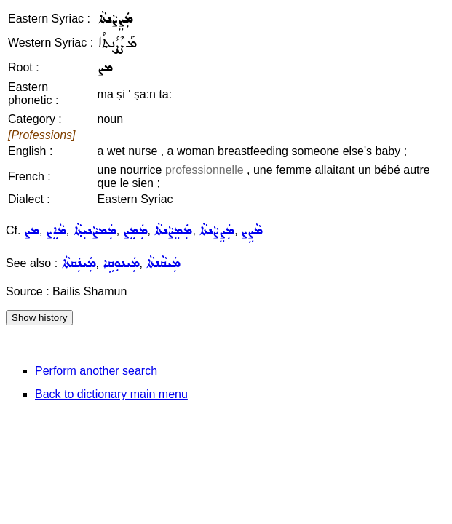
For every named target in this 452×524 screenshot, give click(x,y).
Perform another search (96, 371)
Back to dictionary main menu (111, 394)
